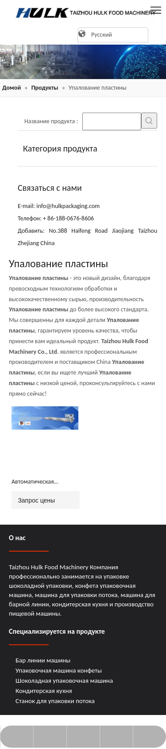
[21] (83, 62)
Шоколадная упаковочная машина (64, 681)
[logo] (83, 12)
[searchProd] (111, 121)
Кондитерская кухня (43, 691)
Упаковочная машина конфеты (58, 670)
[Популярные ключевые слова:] (149, 121)
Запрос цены (33, 500)
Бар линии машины (42, 660)
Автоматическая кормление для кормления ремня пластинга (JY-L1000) (38, 482)
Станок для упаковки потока (55, 701)
